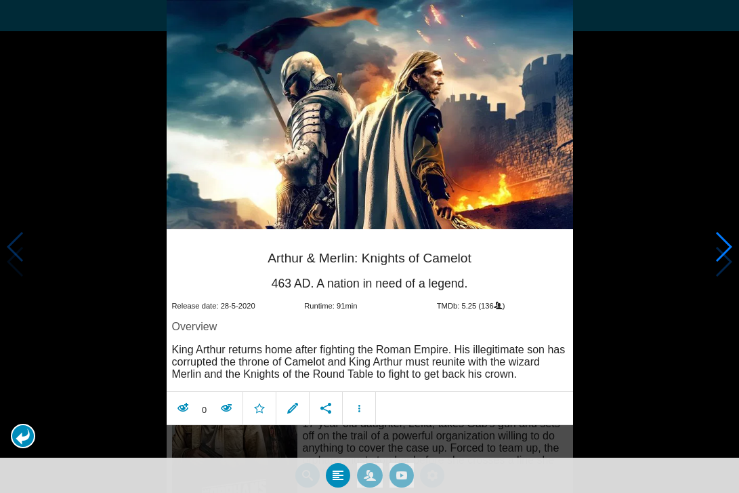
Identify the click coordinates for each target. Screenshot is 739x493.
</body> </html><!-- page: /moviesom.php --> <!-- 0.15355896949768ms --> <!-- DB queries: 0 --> (369, 246)
